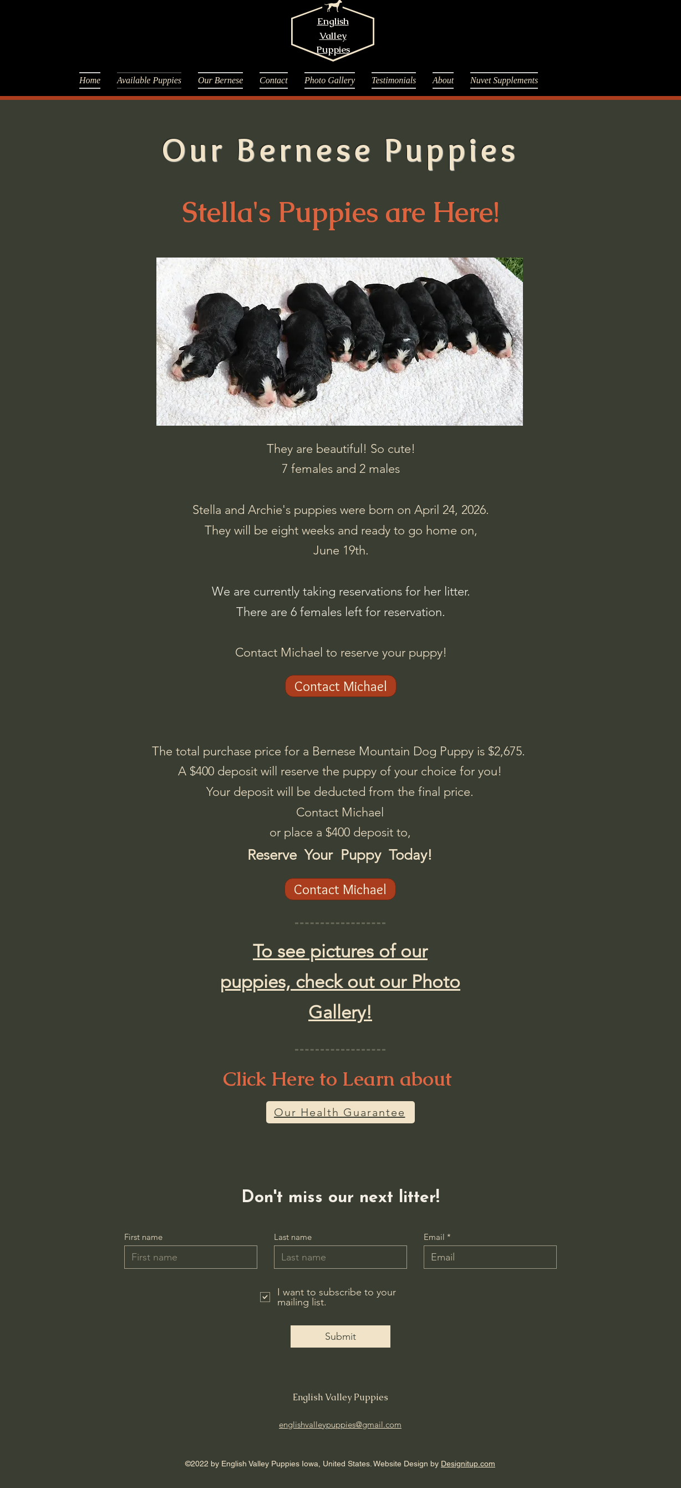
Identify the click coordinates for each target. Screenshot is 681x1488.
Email (434, 1237)
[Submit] (340, 1336)
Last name (293, 1237)
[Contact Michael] (341, 686)
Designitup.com (468, 1463)
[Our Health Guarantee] (340, 1112)
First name (143, 1237)
